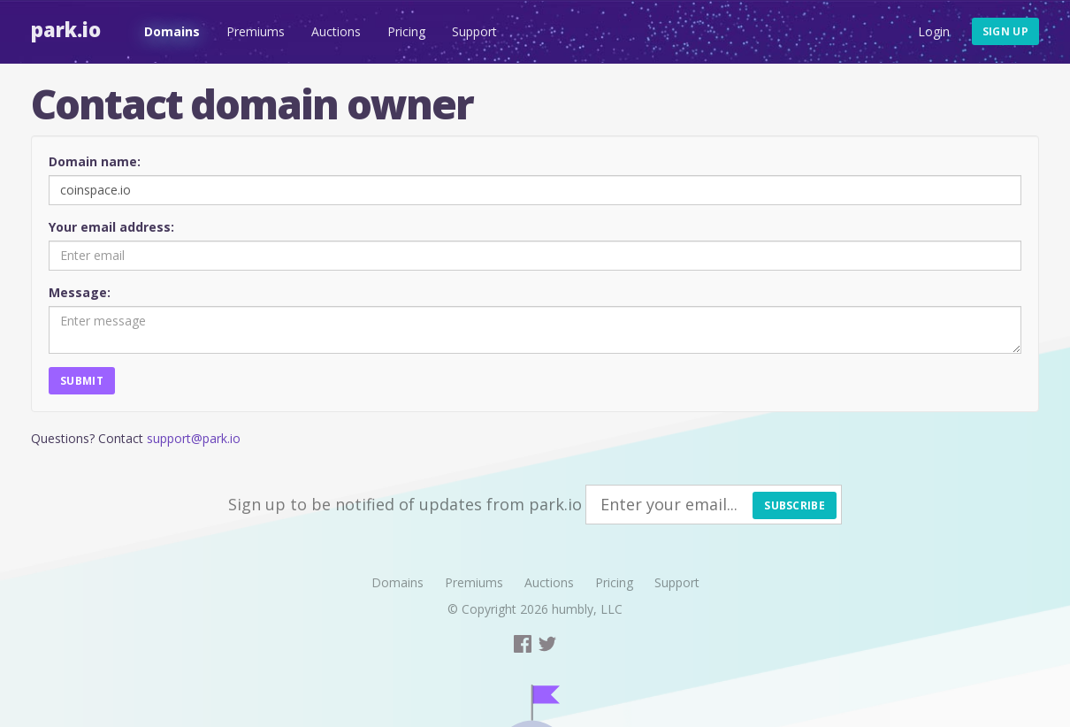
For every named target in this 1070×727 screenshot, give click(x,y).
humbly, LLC (587, 609)
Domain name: (95, 161)
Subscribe (794, 505)
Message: (80, 292)
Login (934, 31)
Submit (81, 380)
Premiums (255, 31)
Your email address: (111, 226)
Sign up (1005, 31)
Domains (172, 31)
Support (474, 31)
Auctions (336, 31)
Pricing (406, 31)
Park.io (66, 29)
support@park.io (194, 438)
